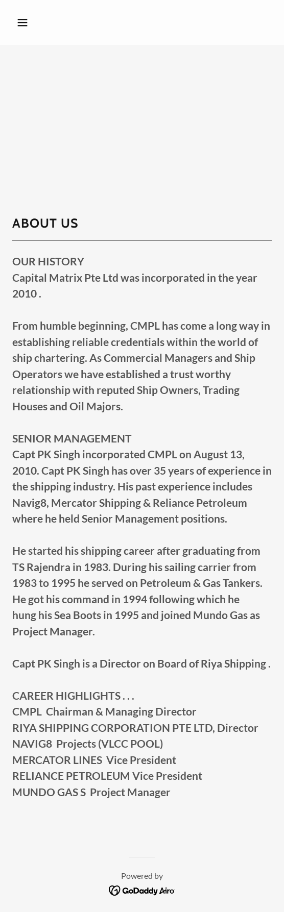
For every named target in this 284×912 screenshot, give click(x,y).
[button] (42, 22)
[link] (142, 889)
